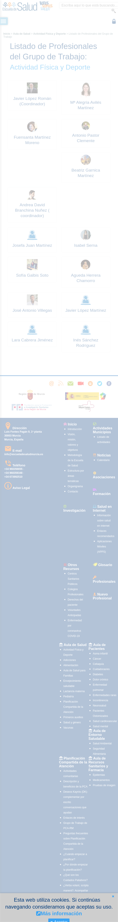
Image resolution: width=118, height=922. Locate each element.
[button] (113, 896)
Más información (59, 913)
